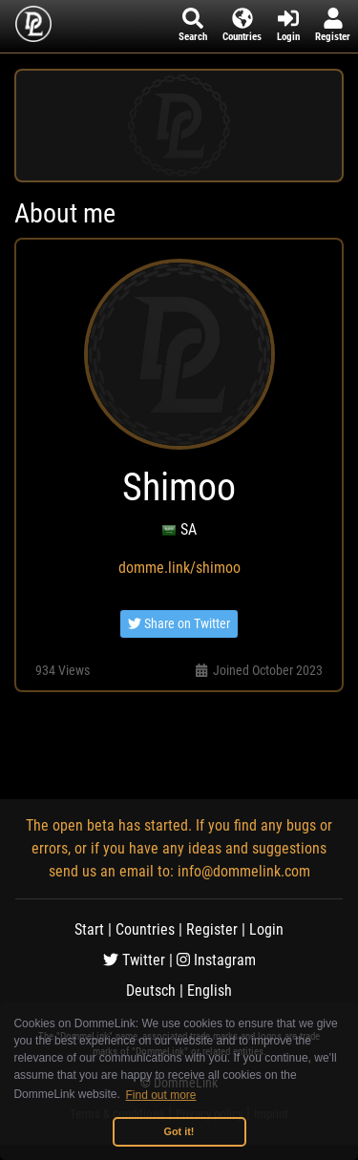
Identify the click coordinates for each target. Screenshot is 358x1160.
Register (212, 929)
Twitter (134, 960)
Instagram (216, 960)
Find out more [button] (161, 1095)
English (209, 990)
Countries (145, 929)
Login (266, 929)
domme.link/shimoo (179, 568)
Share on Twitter (179, 623)
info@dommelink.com (244, 871)
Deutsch (151, 990)
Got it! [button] (179, 1131)
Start (89, 929)
